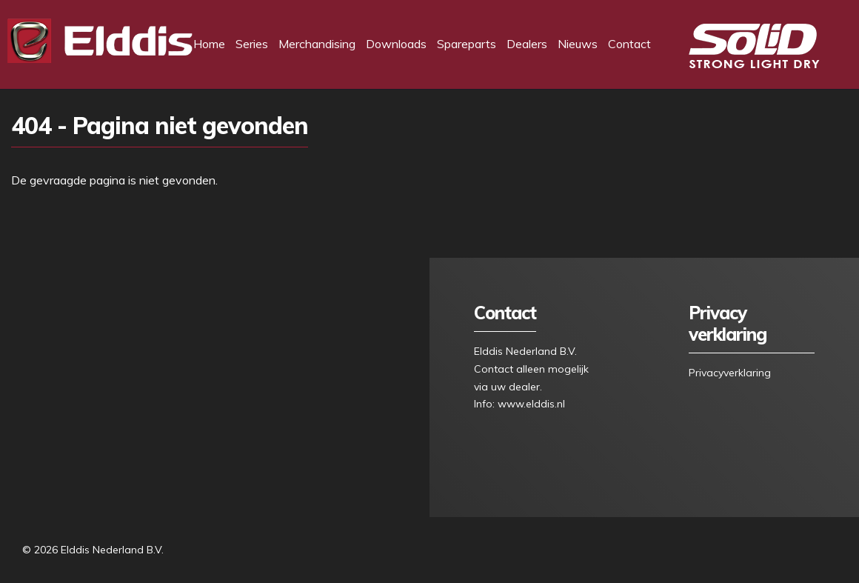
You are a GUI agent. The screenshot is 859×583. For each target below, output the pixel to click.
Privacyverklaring (730, 372)
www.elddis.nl (531, 403)
